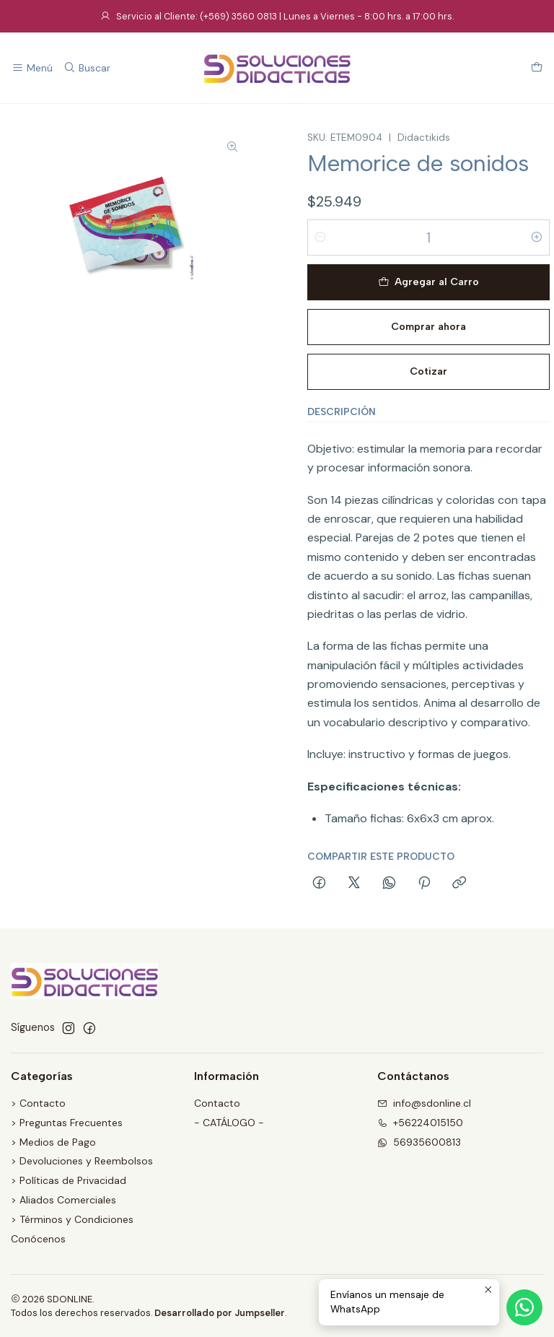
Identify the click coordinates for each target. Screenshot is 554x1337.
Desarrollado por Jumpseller (219, 1313)
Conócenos (38, 1238)
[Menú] (32, 68)
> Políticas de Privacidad (68, 1180)
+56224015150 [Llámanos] (420, 1122)
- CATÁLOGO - (229, 1122)
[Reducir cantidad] (320, 237)
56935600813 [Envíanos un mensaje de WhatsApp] (419, 1142)
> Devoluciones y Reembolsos (82, 1160)
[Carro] (536, 68)
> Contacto (38, 1103)
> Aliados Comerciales (63, 1199)
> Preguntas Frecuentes (67, 1122)
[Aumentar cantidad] (536, 237)
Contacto (217, 1103)
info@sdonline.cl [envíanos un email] (424, 1103)
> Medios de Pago (53, 1142)
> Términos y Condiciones (72, 1219)
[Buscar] (86, 68)
